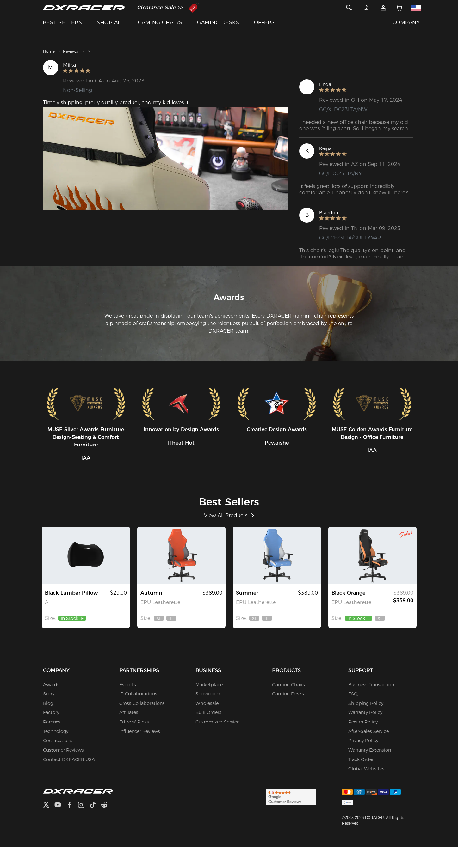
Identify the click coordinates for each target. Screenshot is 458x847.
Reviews (70, 51)
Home (49, 51)
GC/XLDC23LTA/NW (343, 109)
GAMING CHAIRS (160, 23)
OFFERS (264, 23)
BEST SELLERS (62, 23)
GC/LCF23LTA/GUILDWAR (350, 238)
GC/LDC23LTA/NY (340, 174)
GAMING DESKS (218, 23)
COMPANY (406, 23)
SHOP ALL (110, 23)
